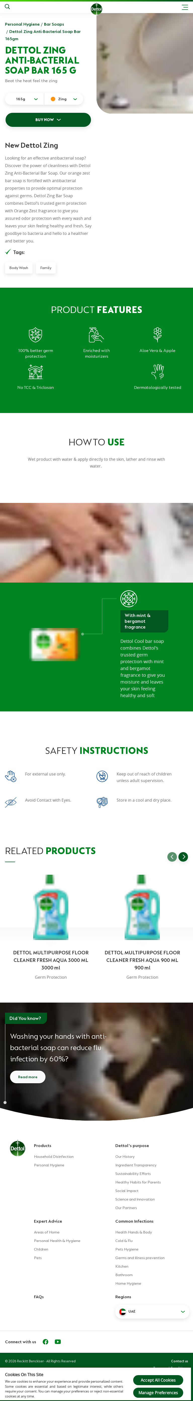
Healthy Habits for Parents (138, 1182)
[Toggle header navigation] (185, 7)
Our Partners (126, 1208)
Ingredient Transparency (136, 1165)
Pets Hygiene (126, 1249)
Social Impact (126, 1190)
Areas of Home (47, 1232)
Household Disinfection (54, 1156)
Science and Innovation (135, 1199)
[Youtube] (58, 1341)
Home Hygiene (128, 1283)
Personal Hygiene (22, 24)
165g (20, 99)
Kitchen (121, 1266)
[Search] (7, 7)
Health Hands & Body (133, 1232)
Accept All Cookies (158, 1380)
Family (46, 268)
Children (41, 1249)
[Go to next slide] (183, 857)
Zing (62, 99)
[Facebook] (45, 1341)
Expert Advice (48, 1221)
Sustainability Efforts (133, 1173)
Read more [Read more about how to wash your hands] (27, 1077)
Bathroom (124, 1275)
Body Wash (18, 268)
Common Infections (134, 1221)
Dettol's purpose (132, 1145)
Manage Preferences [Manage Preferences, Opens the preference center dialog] (158, 1392)
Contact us (179, 1361)
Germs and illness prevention (140, 1258)
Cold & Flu (124, 1240)
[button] (152, 1311)
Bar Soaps (54, 24)
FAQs (39, 1296)
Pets (38, 1258)
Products (42, 1145)
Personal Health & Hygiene (57, 1240)
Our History (125, 1156)
